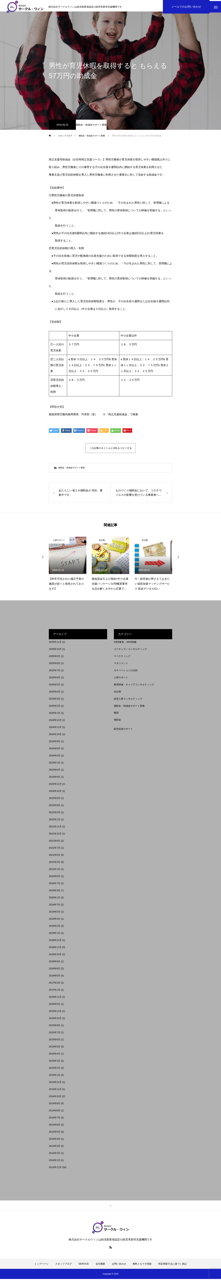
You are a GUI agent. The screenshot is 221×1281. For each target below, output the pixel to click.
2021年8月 (54, 842)
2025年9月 (54, 658)
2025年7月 (54, 672)
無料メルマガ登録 (142, 1265)
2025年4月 (54, 693)
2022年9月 (54, 800)
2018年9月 (54, 963)
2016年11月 (55, 999)
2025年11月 (55, 644)
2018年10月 (55, 956)
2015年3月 (54, 1062)
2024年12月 (55, 722)
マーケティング (122, 658)
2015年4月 (54, 1055)
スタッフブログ (63, 1265)
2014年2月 (54, 1155)
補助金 (117, 721)
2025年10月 (55, 651)
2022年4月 (54, 814)
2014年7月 (54, 1119)
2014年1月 (54, 1162)
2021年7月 (54, 849)
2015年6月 (54, 1041)
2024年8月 (54, 750)
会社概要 (100, 1265)
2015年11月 (55, 1013)
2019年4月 (54, 920)
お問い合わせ (119, 1265)
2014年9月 (54, 1105)
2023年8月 (54, 771)
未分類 (102, 542)
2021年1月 (54, 871)
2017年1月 (54, 991)
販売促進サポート (123, 730)
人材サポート (59, 542)
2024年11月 (55, 729)
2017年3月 (54, 984)
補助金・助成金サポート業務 (91, 126)
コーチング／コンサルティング (130, 651)
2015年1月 (54, 1077)
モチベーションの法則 (126, 672)
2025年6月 (54, 679)
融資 (116, 714)
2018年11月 (55, 949)
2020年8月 (54, 878)
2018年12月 (55, 942)
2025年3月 (54, 700)
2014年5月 (54, 1133)
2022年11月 (55, 786)
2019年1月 (54, 935)
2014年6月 (54, 1126)
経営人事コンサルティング (128, 700)
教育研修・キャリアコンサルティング (134, 686)
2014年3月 (54, 1148)
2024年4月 (54, 757)
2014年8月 (54, 1112)
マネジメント (121, 665)
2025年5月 (54, 686)
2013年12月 (55, 1169)
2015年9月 (54, 1027)
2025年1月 (54, 715)
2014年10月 (55, 1098)
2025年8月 (54, 665)
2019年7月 (54, 906)
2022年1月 (54, 821)
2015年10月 (55, 1020)
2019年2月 (54, 928)
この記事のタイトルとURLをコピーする (110, 450)
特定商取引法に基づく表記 (172, 1265)
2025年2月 (54, 708)
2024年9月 (54, 743)
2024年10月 (55, 736)
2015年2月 (54, 1070)
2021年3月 (54, 864)
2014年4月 (54, 1141)
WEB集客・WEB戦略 (125, 644)
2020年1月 (54, 899)
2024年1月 (54, 764)
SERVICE (84, 1265)
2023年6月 (54, 778)
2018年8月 (54, 970)
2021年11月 (55, 828)
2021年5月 (54, 857)
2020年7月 (54, 885)
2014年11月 (55, 1091)
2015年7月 (54, 1034)
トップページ (41, 1265)
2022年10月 (55, 793)
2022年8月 (54, 807)
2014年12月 (55, 1084)
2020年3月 (54, 892)
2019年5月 (54, 913)
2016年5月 (54, 1006)
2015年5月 (54, 1048)
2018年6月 (54, 977)
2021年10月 (55, 835)
